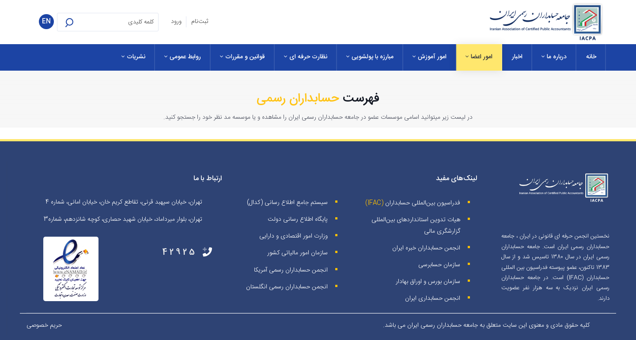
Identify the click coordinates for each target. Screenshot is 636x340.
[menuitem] (591, 57)
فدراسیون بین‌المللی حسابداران (422, 203)
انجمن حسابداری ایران (432, 298)
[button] (80, 22)
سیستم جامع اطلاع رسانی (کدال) (287, 202)
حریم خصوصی (44, 325)
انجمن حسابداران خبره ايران (426, 248)
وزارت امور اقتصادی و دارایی (293, 236)
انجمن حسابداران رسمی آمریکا (291, 270)
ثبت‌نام (199, 21)
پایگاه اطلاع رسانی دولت (298, 219)
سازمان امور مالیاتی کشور (297, 253)
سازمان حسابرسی (439, 265)
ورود (176, 21)
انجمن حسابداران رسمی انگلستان (287, 287)
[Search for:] (107, 22)
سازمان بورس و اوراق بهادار (428, 281)
